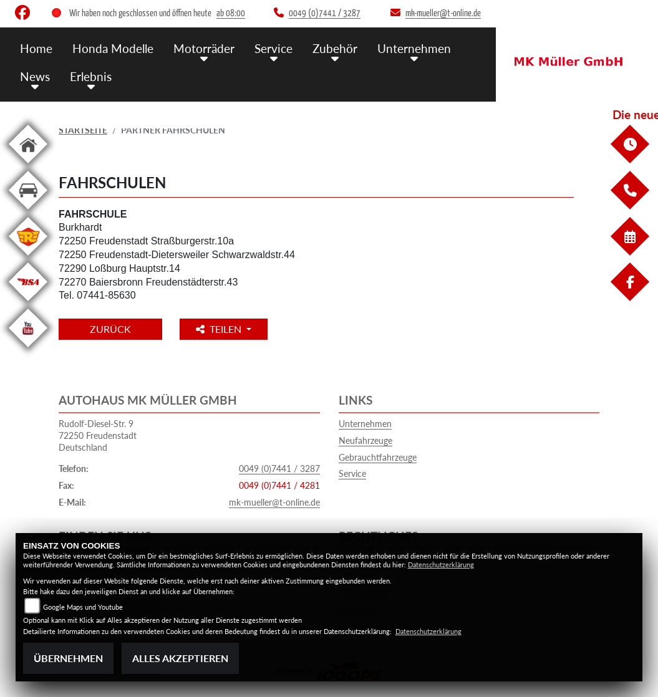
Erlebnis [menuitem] (91, 76)
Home (36, 48)
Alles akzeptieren (180, 658)
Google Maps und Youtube (83, 607)
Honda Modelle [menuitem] (112, 48)
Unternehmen (365, 423)
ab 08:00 (230, 13)
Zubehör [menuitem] (334, 48)
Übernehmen (68, 658)
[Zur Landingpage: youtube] (28, 349)
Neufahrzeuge (365, 440)
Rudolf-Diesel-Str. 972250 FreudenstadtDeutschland (98, 435)
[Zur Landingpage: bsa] (28, 303)
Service (352, 473)
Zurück (110, 329)
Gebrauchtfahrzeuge (378, 457)
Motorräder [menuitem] (204, 48)
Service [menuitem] (273, 48)
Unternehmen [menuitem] (414, 48)
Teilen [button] (220, 329)
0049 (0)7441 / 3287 (279, 468)
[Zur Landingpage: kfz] (28, 212)
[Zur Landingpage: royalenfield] (28, 258)
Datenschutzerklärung (441, 564)
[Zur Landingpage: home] (28, 165)
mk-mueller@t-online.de (274, 502)
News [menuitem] (35, 76)
